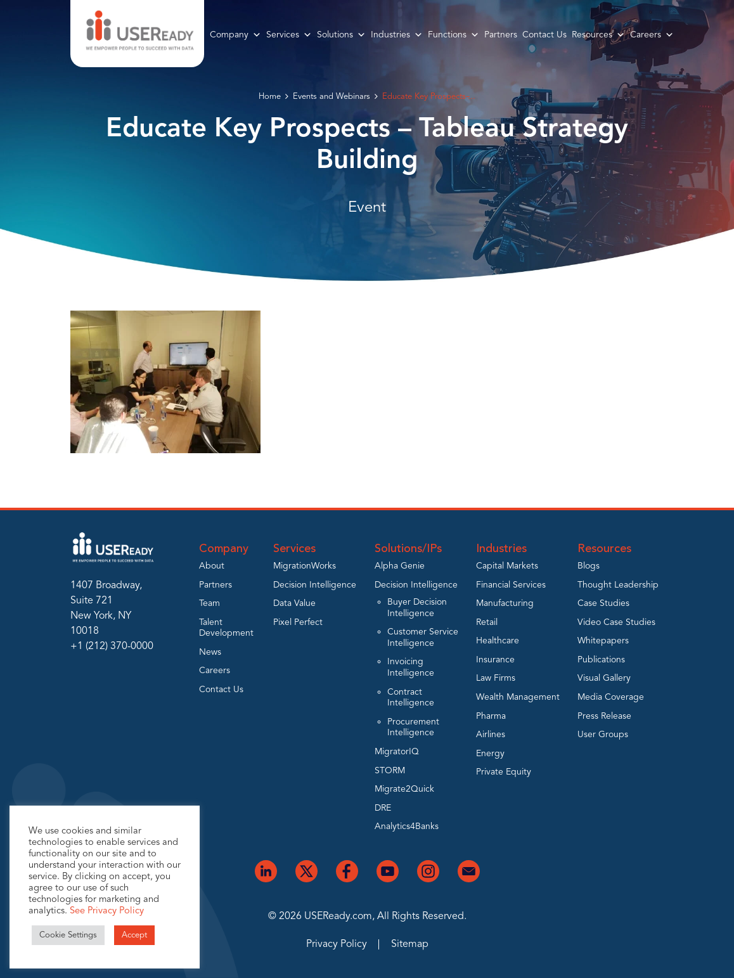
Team (209, 603)
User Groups (602, 734)
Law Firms (495, 678)
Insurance (495, 659)
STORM (390, 770)
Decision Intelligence (314, 585)
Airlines (490, 734)
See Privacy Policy (107, 911)
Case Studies (603, 603)
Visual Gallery (604, 678)
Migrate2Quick (404, 789)
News (210, 652)
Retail (487, 622)
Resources (598, 35)
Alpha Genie (400, 566)
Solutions (341, 35)
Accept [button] (134, 935)
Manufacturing (505, 603)
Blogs (588, 566)
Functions (453, 35)
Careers (652, 35)
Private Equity (503, 772)
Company (235, 35)
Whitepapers (603, 640)
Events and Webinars (331, 97)
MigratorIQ (397, 751)
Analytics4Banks (407, 826)
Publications (601, 659)
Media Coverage (610, 697)
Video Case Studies (616, 622)
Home (270, 97)
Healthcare (497, 640)
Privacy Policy (336, 944)
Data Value (294, 603)
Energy (490, 753)
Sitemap (409, 944)
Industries (397, 35)
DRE (383, 808)
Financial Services (511, 585)
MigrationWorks (304, 566)
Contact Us (544, 34)
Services (289, 35)
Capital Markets (507, 566)
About (211, 566)
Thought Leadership (618, 585)
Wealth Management (518, 697)
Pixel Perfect (298, 622)
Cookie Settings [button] (68, 935)
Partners (500, 34)
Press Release (604, 716)
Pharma (491, 716)
